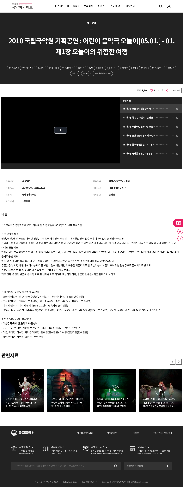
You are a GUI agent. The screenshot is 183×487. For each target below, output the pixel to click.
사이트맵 (135, 432)
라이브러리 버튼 (178, 223)
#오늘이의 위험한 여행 (102, 73)
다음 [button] (179, 362)
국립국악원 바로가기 (162, 432)
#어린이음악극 (27, 68)
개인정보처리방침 (85, 432)
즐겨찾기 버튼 (180, 231)
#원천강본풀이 (67, 68)
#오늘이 (41, 68)
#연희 (91, 68)
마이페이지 (169, 6)
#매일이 (144, 68)
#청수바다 (113, 68)
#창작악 (81, 68)
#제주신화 (53, 68)
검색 (115, 466)
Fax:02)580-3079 (89, 482)
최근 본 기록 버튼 (180, 238)
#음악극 (101, 68)
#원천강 (125, 68)
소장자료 (75, 6)
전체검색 (161, 6)
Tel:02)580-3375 (70, 482)
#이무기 (75, 73)
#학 (134, 68)
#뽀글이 (171, 68)
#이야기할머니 (157, 68)
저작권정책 (112, 432)
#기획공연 (13, 68)
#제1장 (86, 73)
